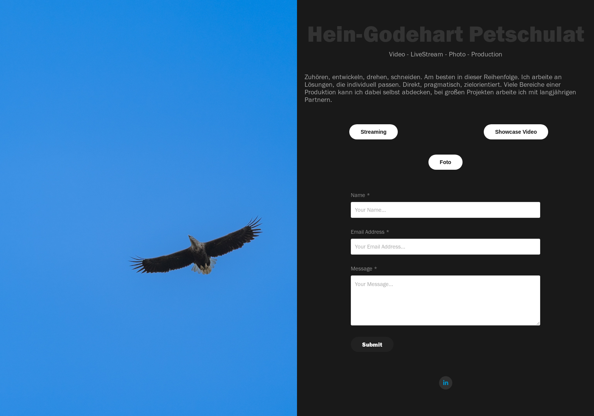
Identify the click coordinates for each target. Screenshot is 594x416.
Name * (360, 195)
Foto (445, 162)
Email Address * (370, 232)
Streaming (373, 132)
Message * (364, 269)
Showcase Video (516, 132)
